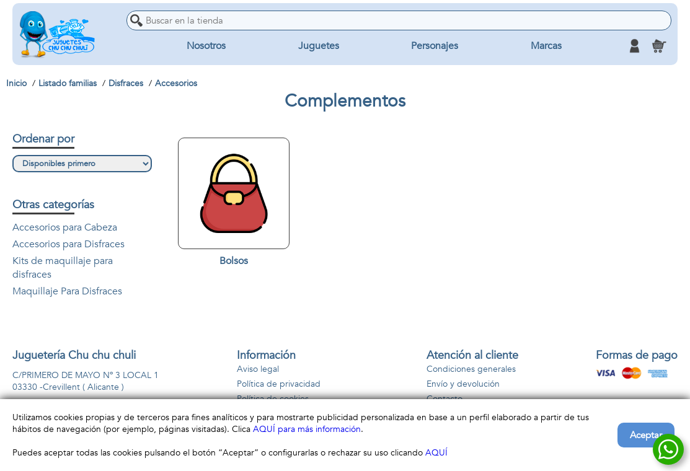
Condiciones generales (471, 369)
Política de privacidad (279, 384)
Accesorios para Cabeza (64, 227)
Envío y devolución (463, 384)
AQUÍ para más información (307, 429)
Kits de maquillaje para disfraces (62, 267)
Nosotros (206, 46)
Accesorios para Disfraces (68, 244)
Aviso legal (258, 369)
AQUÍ (436, 453)
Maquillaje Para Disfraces (67, 291)
